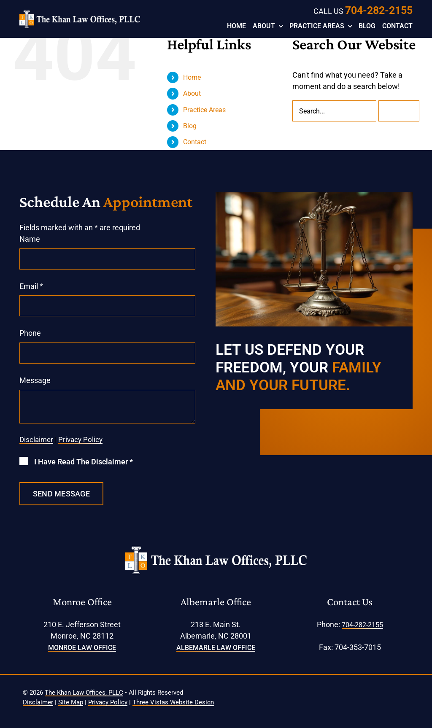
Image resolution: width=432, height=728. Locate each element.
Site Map (70, 702)
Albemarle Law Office (215, 648)
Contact (194, 142)
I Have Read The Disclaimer (83, 461)
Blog (190, 126)
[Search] (398, 110)
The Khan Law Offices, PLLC (84, 692)
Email (31, 286)
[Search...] (334, 110)
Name (29, 239)
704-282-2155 (379, 10)
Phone (30, 333)
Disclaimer (36, 439)
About (192, 93)
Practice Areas (204, 110)
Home (192, 77)
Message (35, 380)
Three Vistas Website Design (173, 702)
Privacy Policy (80, 439)
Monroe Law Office (82, 648)
